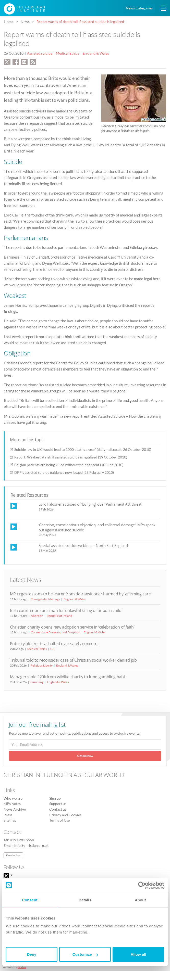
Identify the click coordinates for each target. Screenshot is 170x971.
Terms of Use (59, 820)
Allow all (138, 954)
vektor (22, 967)
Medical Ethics (67, 53)
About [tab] (140, 900)
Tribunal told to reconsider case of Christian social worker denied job (73, 660)
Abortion (37, 616)
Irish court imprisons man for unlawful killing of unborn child (66, 610)
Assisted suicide (39, 53)
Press (8, 815)
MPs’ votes (12, 804)
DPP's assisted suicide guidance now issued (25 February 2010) (64, 472)
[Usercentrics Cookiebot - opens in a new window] (141, 885)
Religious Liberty (41, 665)
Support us (57, 804)
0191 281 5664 (22, 840)
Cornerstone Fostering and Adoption (55, 632)
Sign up (55, 798)
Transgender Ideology (45, 599)
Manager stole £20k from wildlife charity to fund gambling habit (68, 677)
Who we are (13, 798)
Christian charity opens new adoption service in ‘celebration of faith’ (72, 627)
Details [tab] (85, 900)
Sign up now (85, 756)
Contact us (57, 809)
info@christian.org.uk (31, 846)
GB (52, 649)
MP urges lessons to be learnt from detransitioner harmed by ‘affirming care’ (80, 594)
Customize (85, 954)
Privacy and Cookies (65, 815)
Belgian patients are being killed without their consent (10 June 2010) (68, 465)
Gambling (36, 682)
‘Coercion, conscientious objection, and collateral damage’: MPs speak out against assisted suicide (97, 527)
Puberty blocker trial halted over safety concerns (55, 643)
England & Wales (96, 53)
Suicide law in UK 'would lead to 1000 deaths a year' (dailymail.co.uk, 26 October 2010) (82, 449)
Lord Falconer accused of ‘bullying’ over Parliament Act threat (90, 504)
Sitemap (10, 820)
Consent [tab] (30, 900)
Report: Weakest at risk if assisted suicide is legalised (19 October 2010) (70, 457)
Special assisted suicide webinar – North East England (83, 545)
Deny (31, 954)
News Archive (15, 809)
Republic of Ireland (59, 616)
